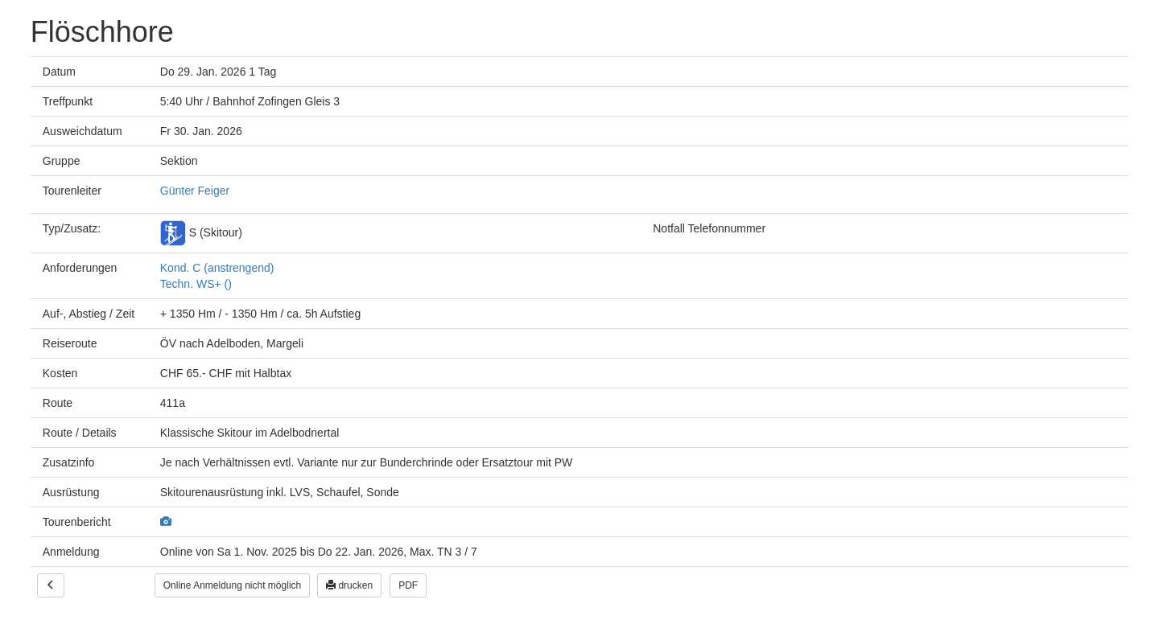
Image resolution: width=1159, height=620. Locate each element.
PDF (408, 585)
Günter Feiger (194, 190)
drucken (349, 585)
